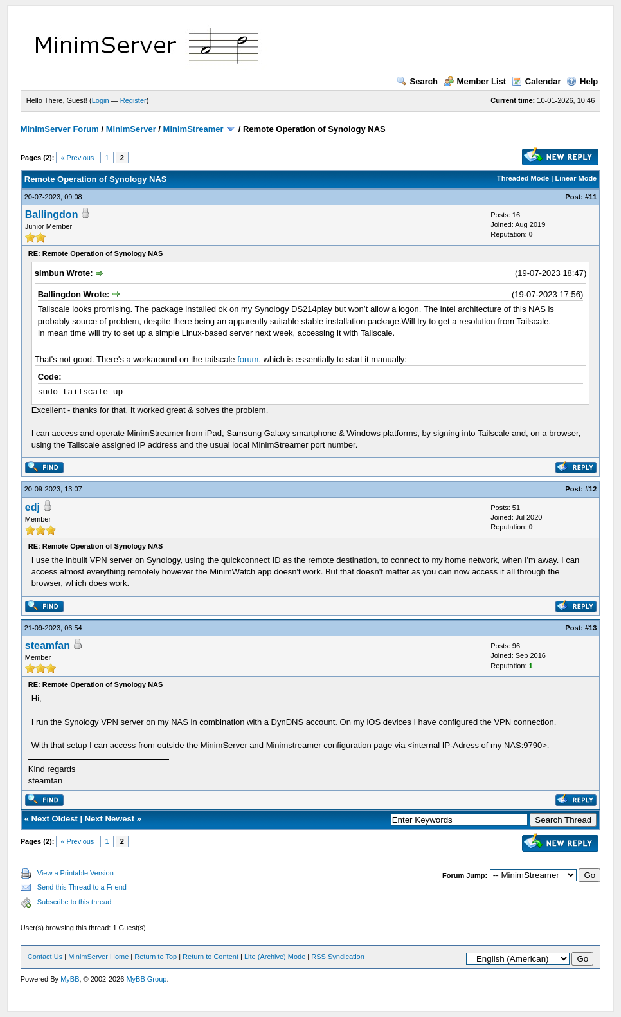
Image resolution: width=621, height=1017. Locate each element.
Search (417, 81)
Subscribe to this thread (74, 902)
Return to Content (211, 956)
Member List (475, 81)
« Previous (77, 157)
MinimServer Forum (60, 129)
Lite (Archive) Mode (274, 956)
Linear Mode (576, 178)
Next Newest (109, 818)
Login (100, 100)
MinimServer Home (98, 956)
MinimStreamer (193, 129)
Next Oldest (55, 818)
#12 (591, 489)
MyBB (69, 979)
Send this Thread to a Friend (82, 887)
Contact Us (45, 956)
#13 (591, 628)
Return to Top (155, 956)
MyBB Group (146, 979)
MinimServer (131, 129)
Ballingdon (51, 214)
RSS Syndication (337, 956)
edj (32, 507)
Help (582, 81)
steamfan (47, 645)
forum (247, 359)
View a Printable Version (75, 873)
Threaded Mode (523, 178)
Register (133, 100)
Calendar (536, 81)
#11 (591, 197)
